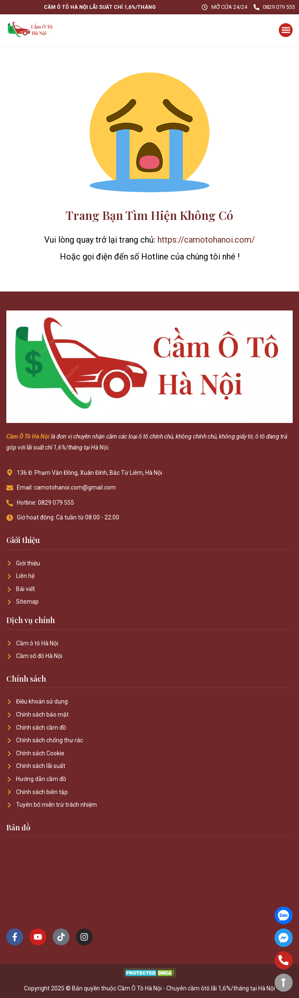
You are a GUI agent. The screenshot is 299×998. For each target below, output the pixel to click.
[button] (286, 30)
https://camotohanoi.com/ (206, 240)
